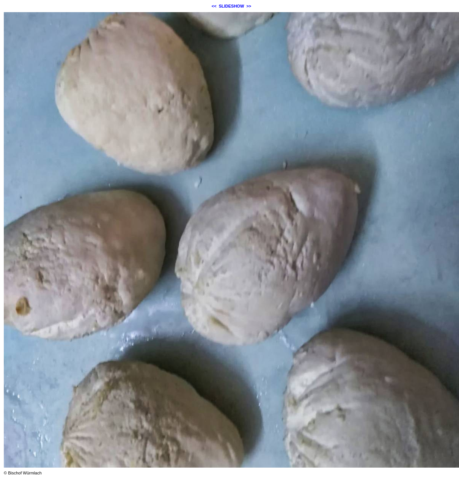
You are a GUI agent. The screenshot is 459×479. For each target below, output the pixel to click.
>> (248, 6)
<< (214, 6)
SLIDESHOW (231, 6)
